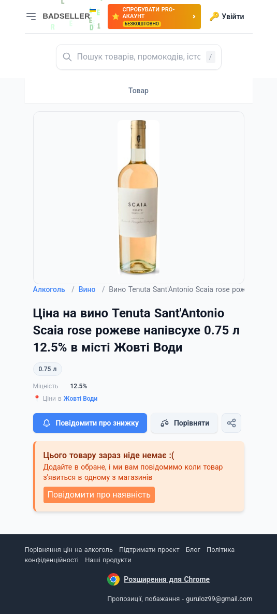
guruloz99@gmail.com (219, 599)
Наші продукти (108, 560)
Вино (92, 289)
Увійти (226, 16)
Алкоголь (54, 289)
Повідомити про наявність (99, 495)
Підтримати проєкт (149, 549)
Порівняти (184, 423)
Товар (138, 90)
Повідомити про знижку (90, 423)
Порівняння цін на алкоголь (69, 549)
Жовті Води (81, 398)
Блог (193, 549)
